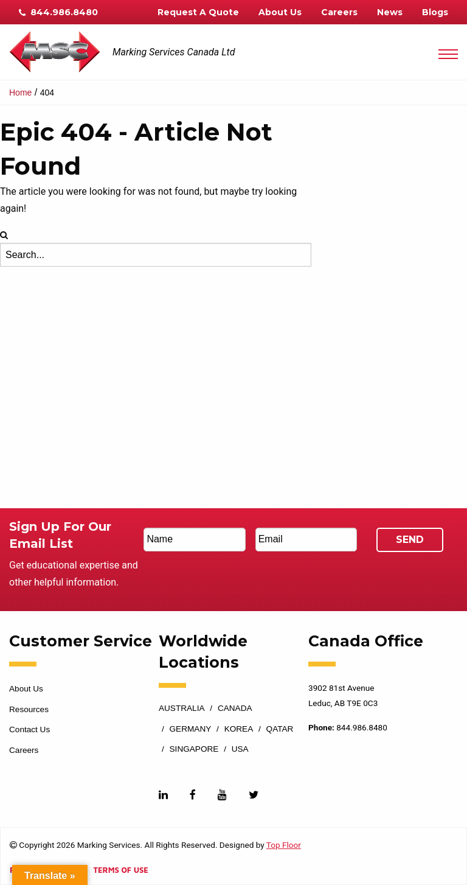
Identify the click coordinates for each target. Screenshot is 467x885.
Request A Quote (198, 12)
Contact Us (29, 729)
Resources (29, 709)
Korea (239, 729)
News (390, 12)
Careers (339, 12)
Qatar (280, 729)
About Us (280, 12)
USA (240, 749)
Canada (235, 708)
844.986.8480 (58, 12)
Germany (191, 729)
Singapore (194, 749)
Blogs (435, 12)
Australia (182, 708)
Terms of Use (120, 871)
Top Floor (283, 845)
